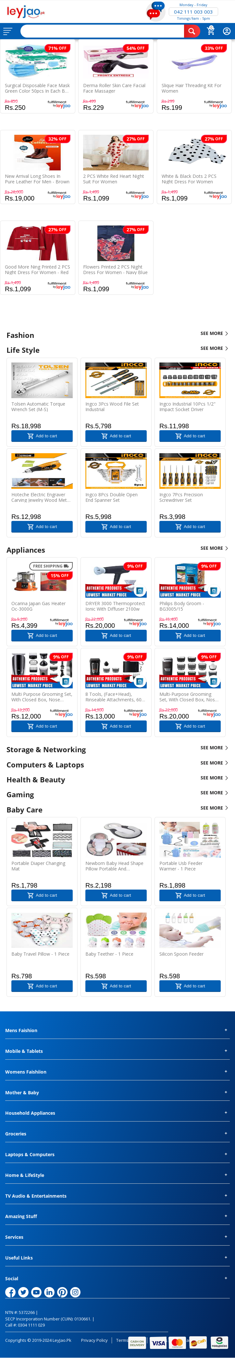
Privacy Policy (94, 1340)
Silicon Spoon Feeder (181, 954)
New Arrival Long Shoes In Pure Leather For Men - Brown (37, 179)
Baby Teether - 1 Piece (109, 954)
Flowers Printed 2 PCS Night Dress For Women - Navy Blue (115, 269)
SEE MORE (215, 333)
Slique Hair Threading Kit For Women (191, 88)
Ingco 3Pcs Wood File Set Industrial (112, 406)
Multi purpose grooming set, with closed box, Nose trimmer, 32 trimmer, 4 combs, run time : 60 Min (41, 697)
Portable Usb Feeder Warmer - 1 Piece (181, 866)
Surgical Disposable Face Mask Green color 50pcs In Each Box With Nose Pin (37, 88)
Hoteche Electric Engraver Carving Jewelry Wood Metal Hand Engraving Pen (40, 497)
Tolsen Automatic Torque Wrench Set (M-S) (38, 406)
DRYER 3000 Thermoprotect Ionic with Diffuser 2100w (115, 606)
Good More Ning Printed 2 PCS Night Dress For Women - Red (37, 269)
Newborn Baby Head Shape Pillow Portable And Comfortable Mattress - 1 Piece (114, 866)
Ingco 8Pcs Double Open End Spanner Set (111, 497)
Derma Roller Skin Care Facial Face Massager (114, 88)
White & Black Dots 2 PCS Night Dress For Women (189, 179)
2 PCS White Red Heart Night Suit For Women (113, 179)
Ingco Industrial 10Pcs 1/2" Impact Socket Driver (187, 406)
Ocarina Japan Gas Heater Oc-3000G (38, 606)
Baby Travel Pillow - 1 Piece (40, 954)
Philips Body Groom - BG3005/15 (181, 606)
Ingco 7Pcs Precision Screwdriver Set (181, 497)
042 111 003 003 (193, 11)
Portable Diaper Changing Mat (38, 866)
